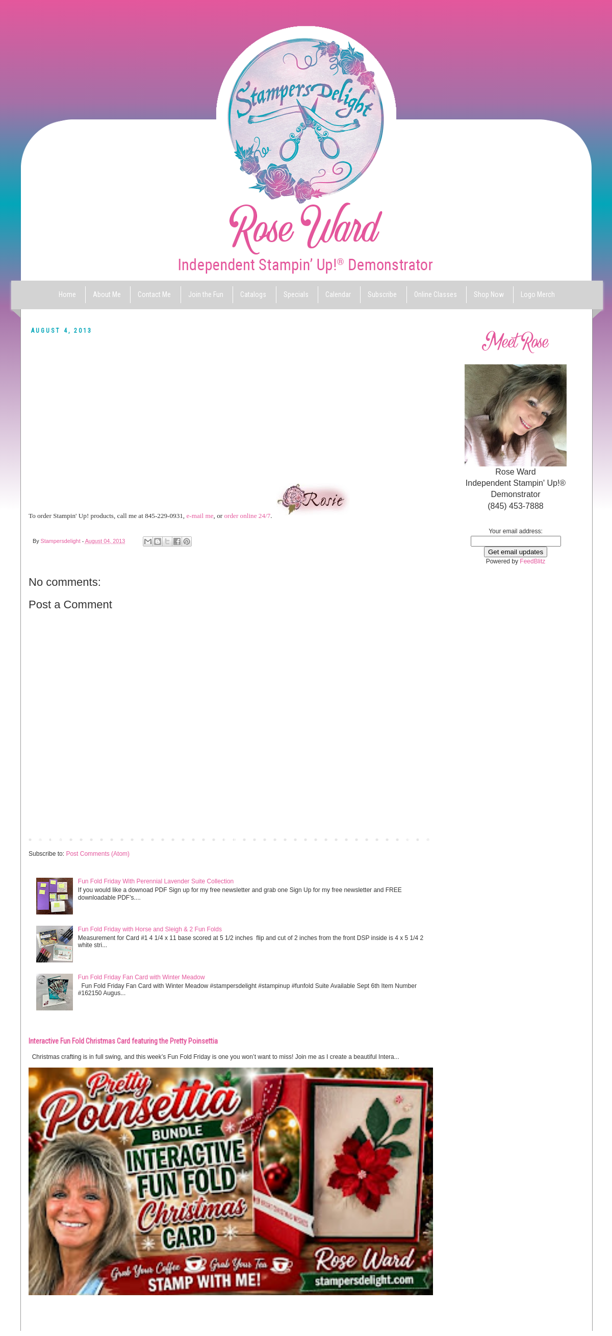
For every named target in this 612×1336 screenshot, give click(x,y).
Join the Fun (205, 294)
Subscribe (382, 294)
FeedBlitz (532, 561)
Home (67, 294)
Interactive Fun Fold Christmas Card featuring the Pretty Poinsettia (123, 1041)
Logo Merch (538, 294)
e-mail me (199, 515)
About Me (107, 294)
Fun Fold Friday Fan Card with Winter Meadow (141, 977)
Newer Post (47, 839)
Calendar (338, 294)
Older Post (415, 839)
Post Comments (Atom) (98, 853)
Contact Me (154, 294)
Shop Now (489, 294)
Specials (296, 294)
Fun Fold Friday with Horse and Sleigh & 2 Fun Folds (150, 929)
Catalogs (253, 294)
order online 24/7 (247, 515)
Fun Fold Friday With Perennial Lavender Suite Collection (156, 881)
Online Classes (435, 294)
